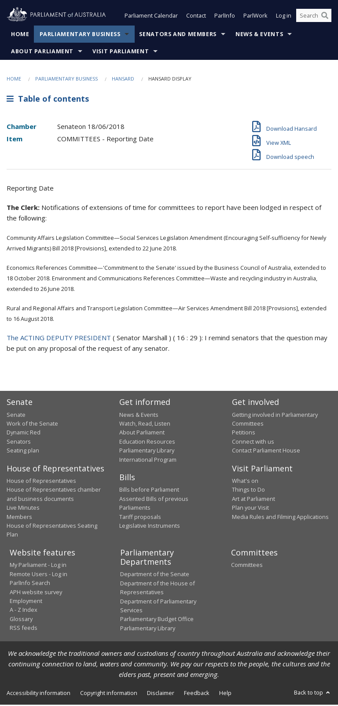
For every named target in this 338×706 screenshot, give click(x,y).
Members (19, 518)
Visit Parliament (120, 52)
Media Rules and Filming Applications (280, 518)
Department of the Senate (154, 575)
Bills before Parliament (149, 491)
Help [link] (225, 694)
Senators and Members (178, 35)
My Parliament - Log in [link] (38, 566)
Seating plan (23, 451)
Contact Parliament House (266, 451)
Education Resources (147, 442)
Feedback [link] (196, 694)
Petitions (243, 433)
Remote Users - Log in (38, 575)
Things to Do (248, 491)
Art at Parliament (253, 500)
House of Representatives (41, 481)
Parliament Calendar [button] (151, 17)
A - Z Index (23, 610)
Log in (283, 17)
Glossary (21, 620)
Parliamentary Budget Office (157, 620)
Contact (196, 17)
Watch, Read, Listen (144, 424)
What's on (245, 481)
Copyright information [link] (108, 694)
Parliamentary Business (80, 35)
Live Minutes (23, 508)
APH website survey (36, 593)
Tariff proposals (140, 518)
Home (20, 35)
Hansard (123, 79)
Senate (16, 415)
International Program (147, 460)
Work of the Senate (32, 424)
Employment (26, 602)
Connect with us (253, 442)
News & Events (259, 35)
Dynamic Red (23, 433)
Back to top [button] (312, 693)
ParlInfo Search (30, 584)
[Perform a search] (324, 16)
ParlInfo (224, 17)
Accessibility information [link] (38, 694)
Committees (247, 566)
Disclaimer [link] (160, 694)
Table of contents (48, 100)
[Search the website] (313, 16)
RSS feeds (23, 628)
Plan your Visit (250, 508)
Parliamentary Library (146, 451)
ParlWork (255, 17)
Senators (19, 442)
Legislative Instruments (149, 526)
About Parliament (42, 52)
